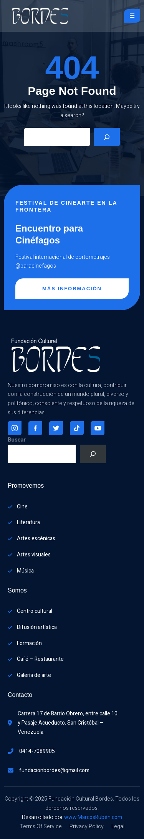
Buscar (17, 439)
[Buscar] (93, 454)
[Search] (107, 137)
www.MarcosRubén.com (93, 817)
